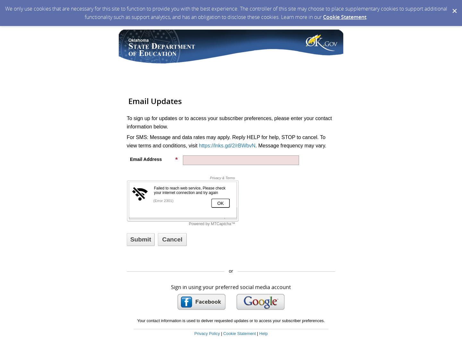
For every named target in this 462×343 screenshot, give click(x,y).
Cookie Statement (344, 17)
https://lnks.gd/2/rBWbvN (227, 145)
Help (263, 333)
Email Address (154, 159)
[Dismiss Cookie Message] (454, 6)
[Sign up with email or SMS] (141, 239)
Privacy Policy (207, 333)
